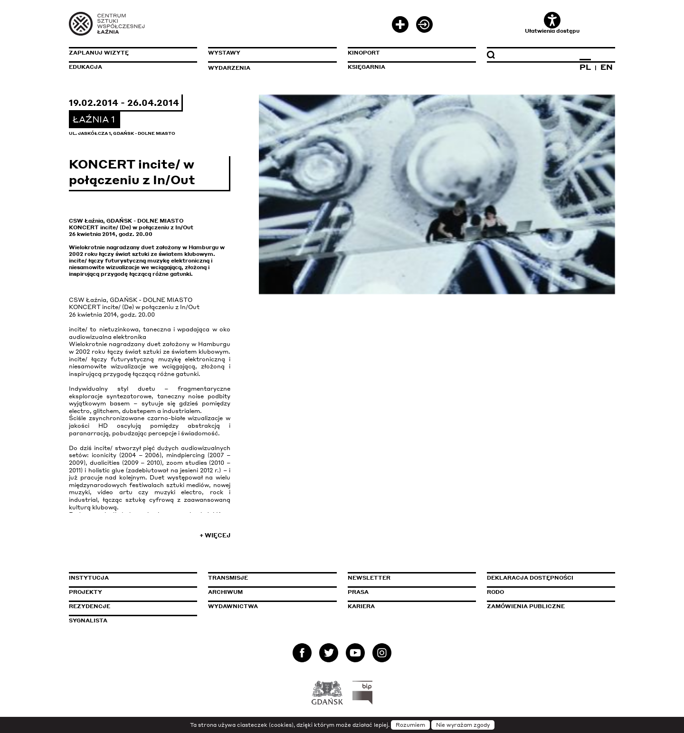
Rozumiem (410, 725)
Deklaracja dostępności (530, 577)
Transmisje (268, 577)
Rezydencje (89, 606)
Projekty (85, 592)
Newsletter (369, 577)
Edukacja (85, 67)
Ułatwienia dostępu (552, 23)
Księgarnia (366, 67)
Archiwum (225, 592)
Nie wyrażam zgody (463, 725)
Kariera (361, 606)
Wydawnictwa (233, 606)
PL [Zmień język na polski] (585, 67)
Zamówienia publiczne (547, 606)
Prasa (358, 592)
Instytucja (89, 577)
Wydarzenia (229, 68)
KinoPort (364, 52)
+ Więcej (215, 535)
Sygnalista (88, 620)
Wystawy (224, 52)
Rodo (495, 592)
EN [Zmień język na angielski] (606, 67)
